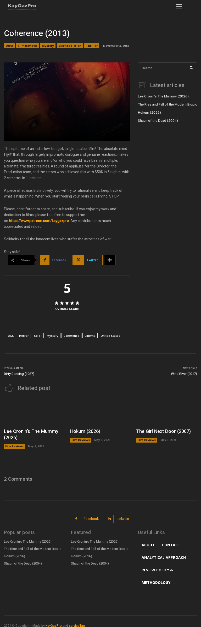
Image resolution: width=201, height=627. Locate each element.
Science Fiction (70, 45)
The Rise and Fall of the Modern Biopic (166, 103)
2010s (9, 45)
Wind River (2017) (184, 373)
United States (110, 336)
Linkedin (122, 515)
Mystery (47, 45)
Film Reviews (27, 45)
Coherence (71, 336)
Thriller (91, 45)
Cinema (90, 336)
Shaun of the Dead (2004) (157, 119)
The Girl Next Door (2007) (160, 430)
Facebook (90, 515)
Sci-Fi (38, 336)
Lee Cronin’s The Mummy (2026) (161, 96)
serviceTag (77, 621)
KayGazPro (54, 621)
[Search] (191, 68)
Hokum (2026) (148, 111)
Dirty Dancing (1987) (19, 373)
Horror (24, 336)
